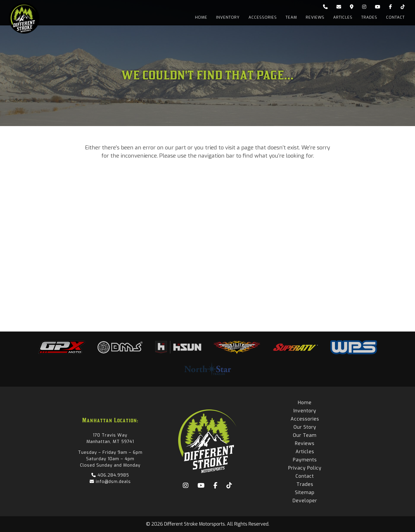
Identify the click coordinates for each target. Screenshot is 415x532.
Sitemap (305, 492)
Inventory (228, 17)
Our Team (305, 435)
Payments (305, 460)
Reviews (315, 17)
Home (201, 17)
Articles (343, 17)
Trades (369, 17)
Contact (395, 17)
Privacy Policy (305, 468)
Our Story (305, 427)
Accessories (263, 17)
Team (291, 17)
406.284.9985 (110, 475)
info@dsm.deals (110, 481)
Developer (305, 501)
